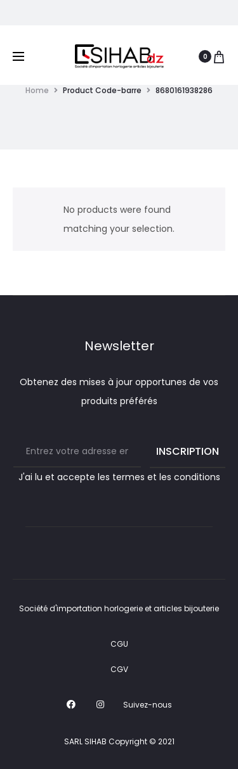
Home (37, 90)
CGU (119, 644)
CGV (119, 669)
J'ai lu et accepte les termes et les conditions (119, 477)
